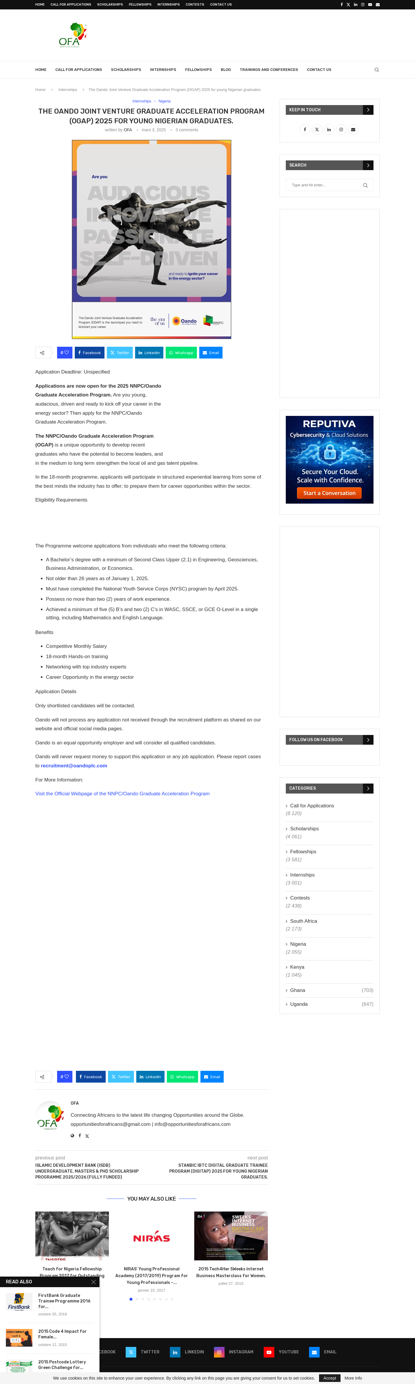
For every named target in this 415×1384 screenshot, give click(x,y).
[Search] (377, 69)
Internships (168, 4)
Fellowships (140, 4)
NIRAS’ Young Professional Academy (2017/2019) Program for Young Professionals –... (151, 1276)
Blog (226, 69)
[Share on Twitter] (120, 353)
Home (40, 4)
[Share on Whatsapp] (181, 353)
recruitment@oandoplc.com (74, 766)
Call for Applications (71, 4)
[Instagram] (362, 4)
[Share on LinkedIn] (149, 353)
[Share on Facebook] (89, 353)
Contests (195, 4)
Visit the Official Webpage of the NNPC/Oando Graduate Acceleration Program (122, 793)
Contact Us (221, 4)
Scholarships (110, 4)
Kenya (297, 967)
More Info (353, 1378)
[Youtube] (370, 4)
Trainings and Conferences (269, 69)
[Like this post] (66, 353)
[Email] (378, 4)
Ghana (332, 990)
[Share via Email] (211, 353)
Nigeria (298, 944)
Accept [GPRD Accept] (329, 1378)
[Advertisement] (272, 34)
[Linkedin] (355, 4)
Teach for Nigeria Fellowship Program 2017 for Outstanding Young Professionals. (72, 1276)
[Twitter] (348, 4)
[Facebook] (342, 4)
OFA (128, 129)
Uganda (332, 1004)
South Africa (303, 921)
